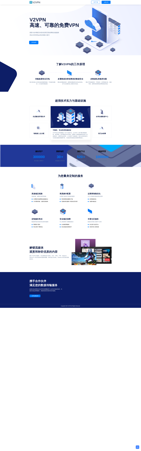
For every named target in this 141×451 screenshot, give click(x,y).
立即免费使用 (35, 295)
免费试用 (106, 2)
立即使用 (33, 42)
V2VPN (69, 306)
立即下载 (95, 2)
